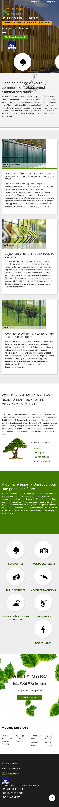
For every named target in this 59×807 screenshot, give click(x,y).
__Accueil (36, 448)
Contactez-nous (29, 697)
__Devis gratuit (38, 453)
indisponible (35, 1)
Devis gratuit (11, 797)
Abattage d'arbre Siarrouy (20, 738)
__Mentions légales (40, 461)
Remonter (52, 797)
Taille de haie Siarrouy (35, 737)
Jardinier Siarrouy (48, 743)
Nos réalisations (15, 37)
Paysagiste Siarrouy (49, 737)
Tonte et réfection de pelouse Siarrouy (7, 740)
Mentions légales (14, 789)
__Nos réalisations (40, 457)
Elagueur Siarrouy (34, 743)
